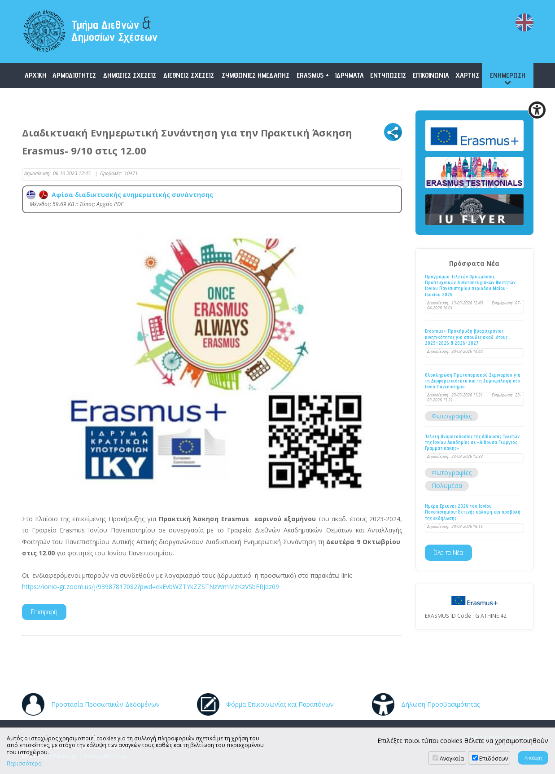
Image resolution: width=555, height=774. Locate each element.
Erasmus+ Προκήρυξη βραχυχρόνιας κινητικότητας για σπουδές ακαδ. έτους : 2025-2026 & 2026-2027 (467, 337)
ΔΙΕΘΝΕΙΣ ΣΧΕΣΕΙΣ (188, 75)
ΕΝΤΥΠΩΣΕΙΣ (388, 75)
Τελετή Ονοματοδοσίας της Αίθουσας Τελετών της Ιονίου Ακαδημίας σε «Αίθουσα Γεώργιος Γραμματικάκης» (472, 442)
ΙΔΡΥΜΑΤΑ (349, 75)
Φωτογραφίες (452, 416)
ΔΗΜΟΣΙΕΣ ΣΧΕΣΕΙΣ (129, 75)
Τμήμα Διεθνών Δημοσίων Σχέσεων (114, 28)
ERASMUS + (313, 75)
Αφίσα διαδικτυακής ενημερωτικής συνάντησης (119, 194)
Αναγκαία (452, 758)
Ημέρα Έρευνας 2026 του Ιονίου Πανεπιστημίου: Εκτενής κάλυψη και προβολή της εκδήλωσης (472, 512)
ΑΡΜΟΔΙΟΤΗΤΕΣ (74, 75)
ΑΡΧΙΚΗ (35, 75)
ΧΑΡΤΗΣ (467, 75)
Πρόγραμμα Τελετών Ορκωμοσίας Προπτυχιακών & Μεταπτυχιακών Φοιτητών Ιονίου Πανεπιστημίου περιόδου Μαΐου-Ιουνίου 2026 (470, 286)
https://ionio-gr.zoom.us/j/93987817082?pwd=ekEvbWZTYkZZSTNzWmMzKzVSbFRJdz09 (150, 586)
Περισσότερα (24, 763)
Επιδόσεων (493, 758)
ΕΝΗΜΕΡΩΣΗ (507, 75)
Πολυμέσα (447, 485)
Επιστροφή (44, 611)
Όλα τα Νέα (448, 552)
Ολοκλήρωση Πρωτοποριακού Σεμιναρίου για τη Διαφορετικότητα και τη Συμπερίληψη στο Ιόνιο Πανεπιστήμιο (472, 381)
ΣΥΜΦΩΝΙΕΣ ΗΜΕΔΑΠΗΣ (255, 75)
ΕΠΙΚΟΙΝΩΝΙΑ (431, 75)
